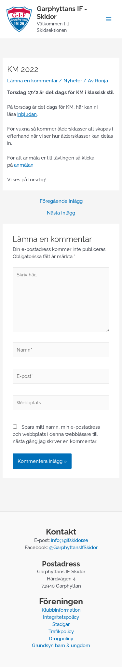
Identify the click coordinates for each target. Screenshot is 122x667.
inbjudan (27, 114)
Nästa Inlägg (61, 213)
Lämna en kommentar (32, 80)
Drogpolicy (61, 638)
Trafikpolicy (61, 631)
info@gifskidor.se (69, 540)
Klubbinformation (61, 610)
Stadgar (61, 624)
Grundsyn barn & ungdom (61, 645)
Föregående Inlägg (61, 201)
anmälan (24, 165)
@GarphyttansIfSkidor (73, 547)
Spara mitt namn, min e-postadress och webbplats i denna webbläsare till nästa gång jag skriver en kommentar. (56, 434)
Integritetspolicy (61, 617)
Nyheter (72, 80)
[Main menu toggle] (108, 19)
